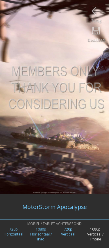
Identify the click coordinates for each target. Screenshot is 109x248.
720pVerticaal (68, 232)
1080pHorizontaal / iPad (41, 234)
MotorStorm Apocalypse (54, 207)
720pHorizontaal (13, 232)
